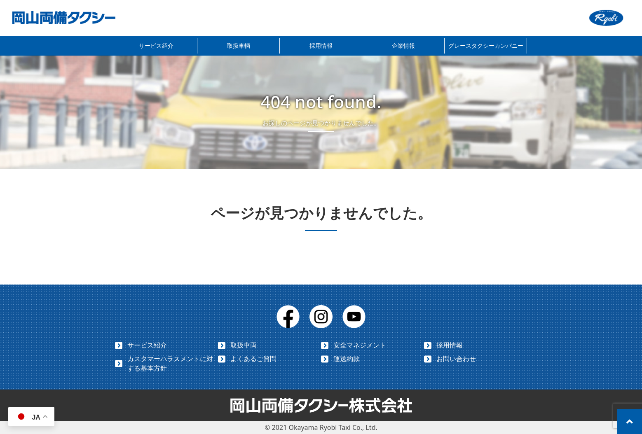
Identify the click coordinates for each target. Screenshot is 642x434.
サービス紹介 (156, 45)
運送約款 (346, 358)
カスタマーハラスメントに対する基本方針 (170, 363)
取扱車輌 (238, 45)
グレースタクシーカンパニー (485, 45)
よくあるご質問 (253, 358)
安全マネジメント (359, 345)
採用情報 (321, 45)
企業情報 (403, 45)
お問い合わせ (456, 358)
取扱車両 (243, 345)
